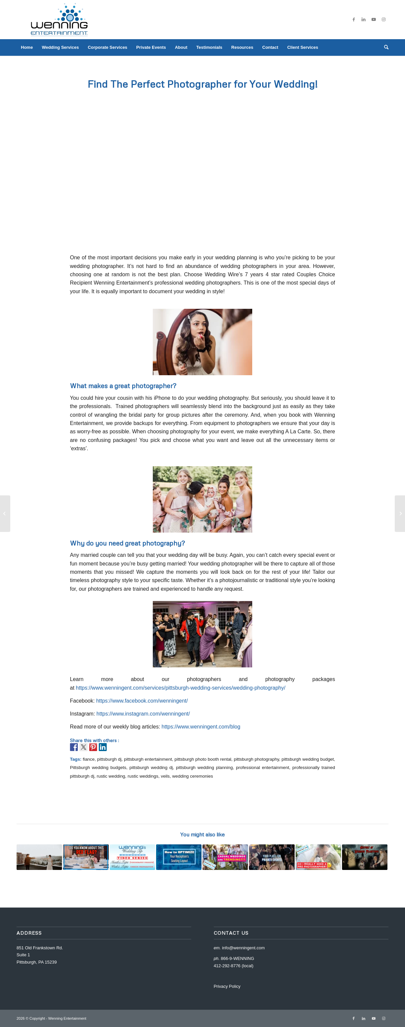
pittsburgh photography (256, 759)
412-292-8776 (227, 965)
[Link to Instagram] (383, 20)
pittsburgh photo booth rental (203, 759)
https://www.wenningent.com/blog (201, 726)
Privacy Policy (227, 986)
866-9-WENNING (237, 958)
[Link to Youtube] (373, 20)
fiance (89, 759)
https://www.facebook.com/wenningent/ (141, 701)
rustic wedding (111, 776)
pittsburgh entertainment (148, 759)
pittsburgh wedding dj (151, 767)
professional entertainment (262, 767)
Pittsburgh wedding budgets (98, 767)
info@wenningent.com (243, 947)
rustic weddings (143, 776)
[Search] (384, 47)
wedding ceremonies (192, 776)
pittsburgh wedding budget (308, 759)
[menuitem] (27, 47)
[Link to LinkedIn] (364, 20)
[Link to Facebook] (354, 20)
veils (165, 776)
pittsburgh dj (109, 759)
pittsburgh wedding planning (204, 767)
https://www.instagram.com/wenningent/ (142, 714)
